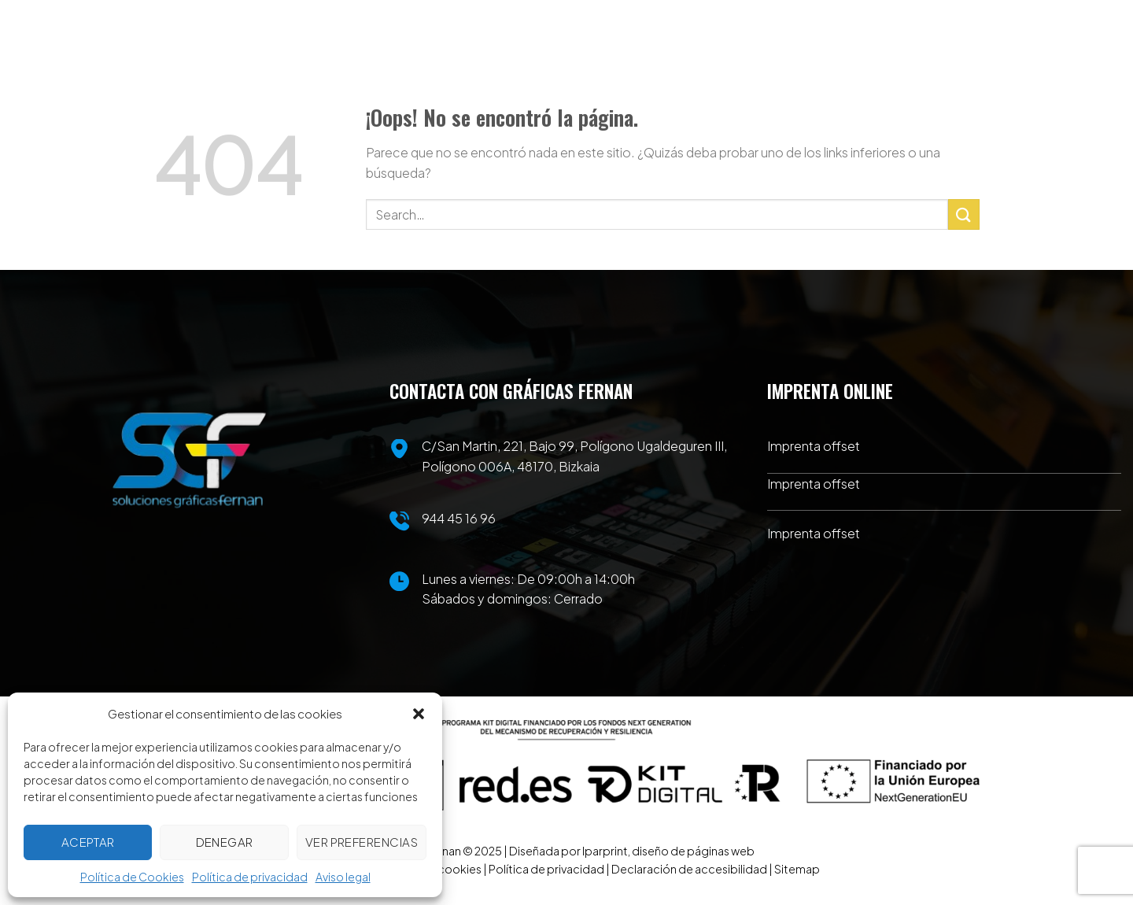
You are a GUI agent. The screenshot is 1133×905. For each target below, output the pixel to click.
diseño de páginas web (693, 851)
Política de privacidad (250, 877)
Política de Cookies (132, 877)
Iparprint (605, 851)
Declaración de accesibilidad (689, 869)
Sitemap (797, 869)
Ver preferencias (361, 841)
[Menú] (967, 63)
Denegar (224, 841)
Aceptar (88, 841)
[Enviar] (964, 214)
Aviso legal (343, 877)
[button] (418, 714)
